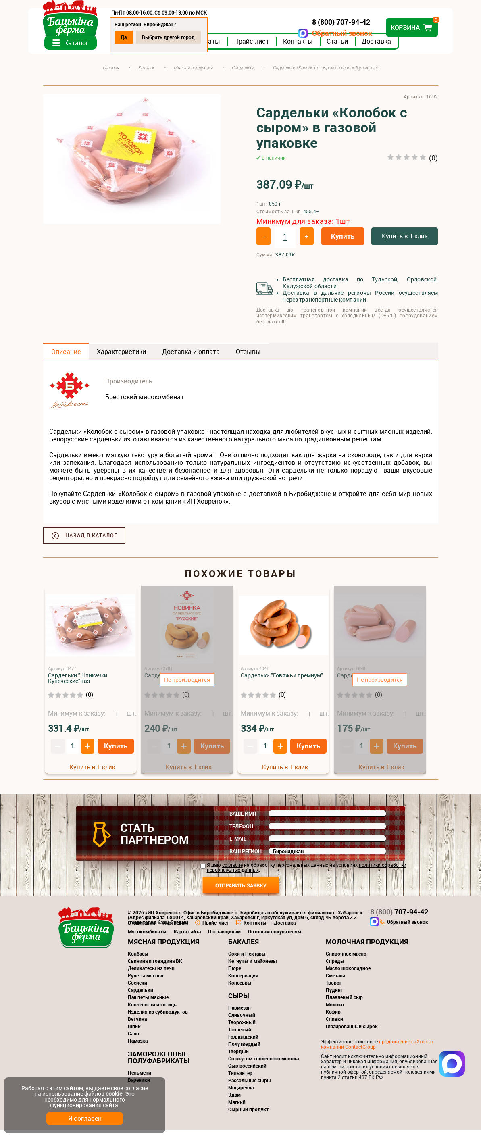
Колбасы (138, 961)
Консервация (243, 982)
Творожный (242, 1029)
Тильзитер (240, 1080)
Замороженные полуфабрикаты (158, 1064)
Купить (342, 243)
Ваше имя (242, 821)
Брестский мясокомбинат (144, 404)
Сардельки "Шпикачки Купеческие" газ (77, 685)
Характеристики (121, 358)
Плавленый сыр (344, 1004)
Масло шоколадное (348, 975)
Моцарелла (241, 1094)
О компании (141, 930)
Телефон (241, 833)
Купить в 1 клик (405, 243)
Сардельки (140, 997)
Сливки (334, 1026)
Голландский (243, 1044)
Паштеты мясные (148, 1004)
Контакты (313, 48)
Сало (133, 1040)
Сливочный (241, 1022)
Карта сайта (187, 938)
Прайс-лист (266, 48)
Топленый (239, 1036)
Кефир (333, 1019)
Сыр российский (247, 1073)
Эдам (234, 1102)
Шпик (134, 1033)
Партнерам (175, 930)
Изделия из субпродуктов (158, 1019)
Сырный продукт (248, 1116)
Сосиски (137, 990)
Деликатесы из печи (151, 975)
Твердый (238, 1058)
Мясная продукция (163, 949)
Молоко (335, 1011)
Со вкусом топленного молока (263, 1065)
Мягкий (237, 1109)
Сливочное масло (346, 961)
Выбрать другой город (183, 37)
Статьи (352, 48)
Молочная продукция (367, 949)
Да (138, 37)
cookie (114, 1093)
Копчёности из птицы (153, 1011)
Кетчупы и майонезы (252, 968)
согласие (232, 872)
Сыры (238, 1003)
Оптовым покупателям (274, 938)
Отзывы (248, 358)
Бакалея (243, 949)
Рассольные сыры (249, 1087)
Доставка (391, 48)
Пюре (234, 975)
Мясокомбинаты (147, 938)
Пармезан (239, 1015)
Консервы (240, 990)
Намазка (138, 1048)
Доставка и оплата (191, 358)
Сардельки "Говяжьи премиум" (282, 682)
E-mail (237, 846)
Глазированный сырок (352, 1033)
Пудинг (334, 997)
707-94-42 (399, 919)
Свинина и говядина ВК (155, 968)
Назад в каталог (91, 542)
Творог (333, 990)
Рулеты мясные (146, 982)
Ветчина (137, 1026)
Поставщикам (224, 938)
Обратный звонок (328, 33)
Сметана (335, 982)
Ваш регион (245, 858)
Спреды (335, 968)
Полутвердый (244, 1051)
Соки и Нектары (247, 961)
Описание (66, 358)
